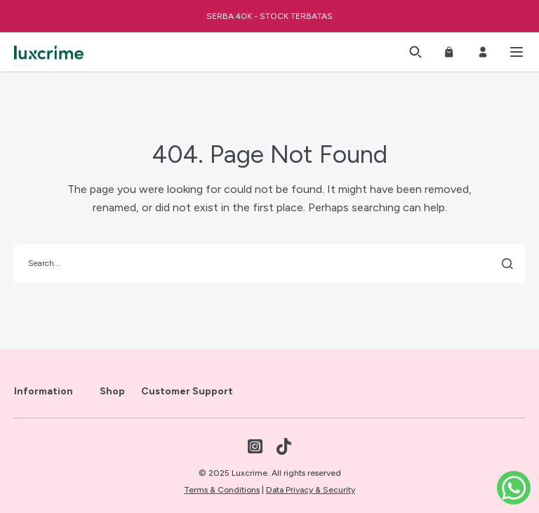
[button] (415, 52)
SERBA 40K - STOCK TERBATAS (269, 16)
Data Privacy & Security (310, 490)
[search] (269, 263)
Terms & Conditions (222, 490)
